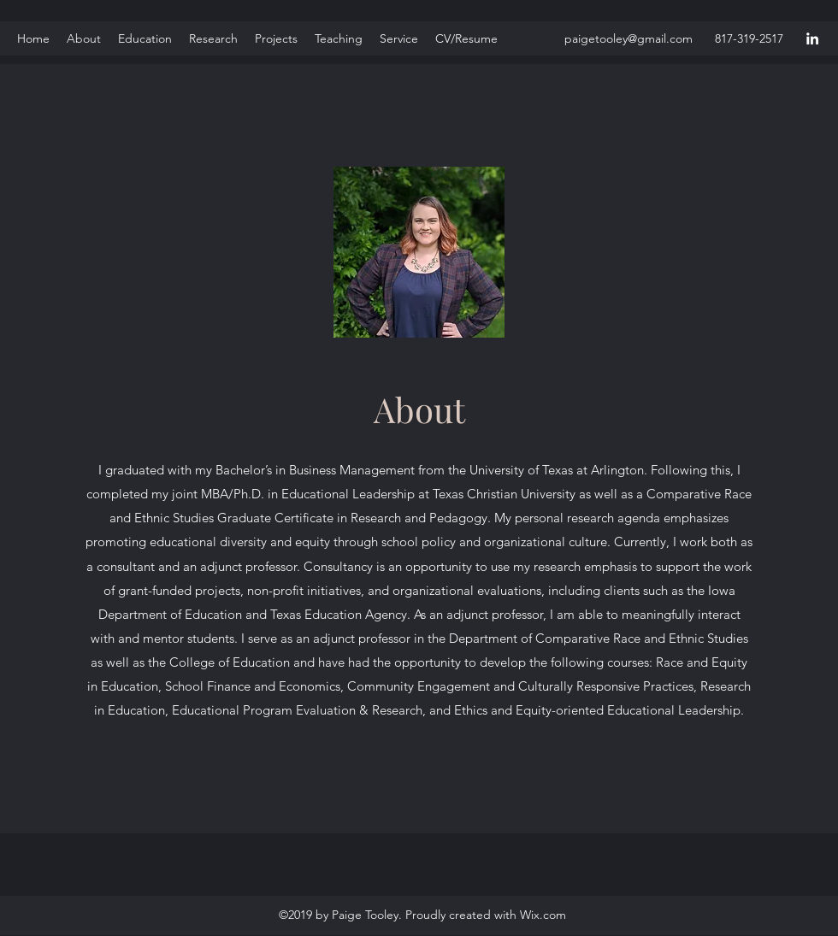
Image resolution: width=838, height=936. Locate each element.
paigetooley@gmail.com (628, 38)
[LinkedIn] (812, 38)
